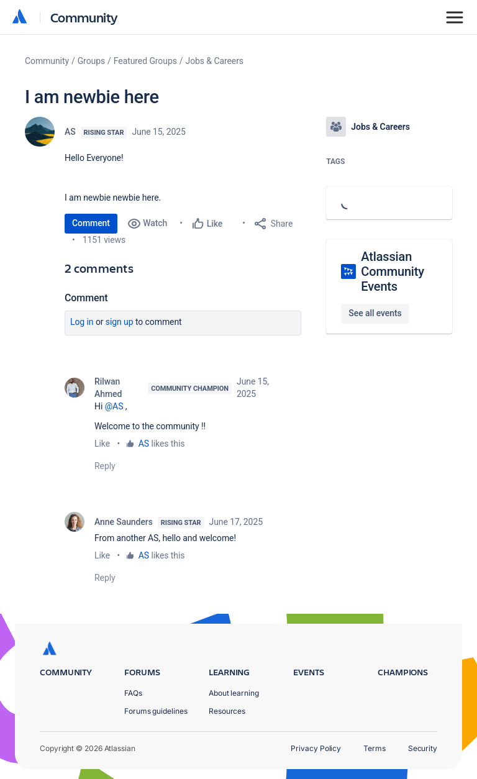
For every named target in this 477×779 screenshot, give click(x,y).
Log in (82, 322)
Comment (91, 223)
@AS (114, 406)
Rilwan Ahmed (108, 387)
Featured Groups (145, 61)
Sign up (120, 322)
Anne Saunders (123, 522)
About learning (234, 693)
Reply (105, 466)
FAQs (133, 693)
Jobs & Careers (214, 61)
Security (422, 748)
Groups (91, 61)
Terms (374, 748)
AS (70, 132)
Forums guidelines (156, 711)
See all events (374, 313)
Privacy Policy (316, 748)
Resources (227, 711)
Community (84, 17)
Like (102, 444)
